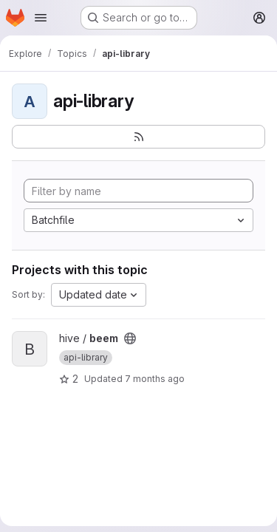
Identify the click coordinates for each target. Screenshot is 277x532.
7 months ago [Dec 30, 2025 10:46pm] (155, 378)
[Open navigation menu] (40, 18)
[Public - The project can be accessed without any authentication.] (130, 338)
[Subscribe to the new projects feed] (138, 137)
